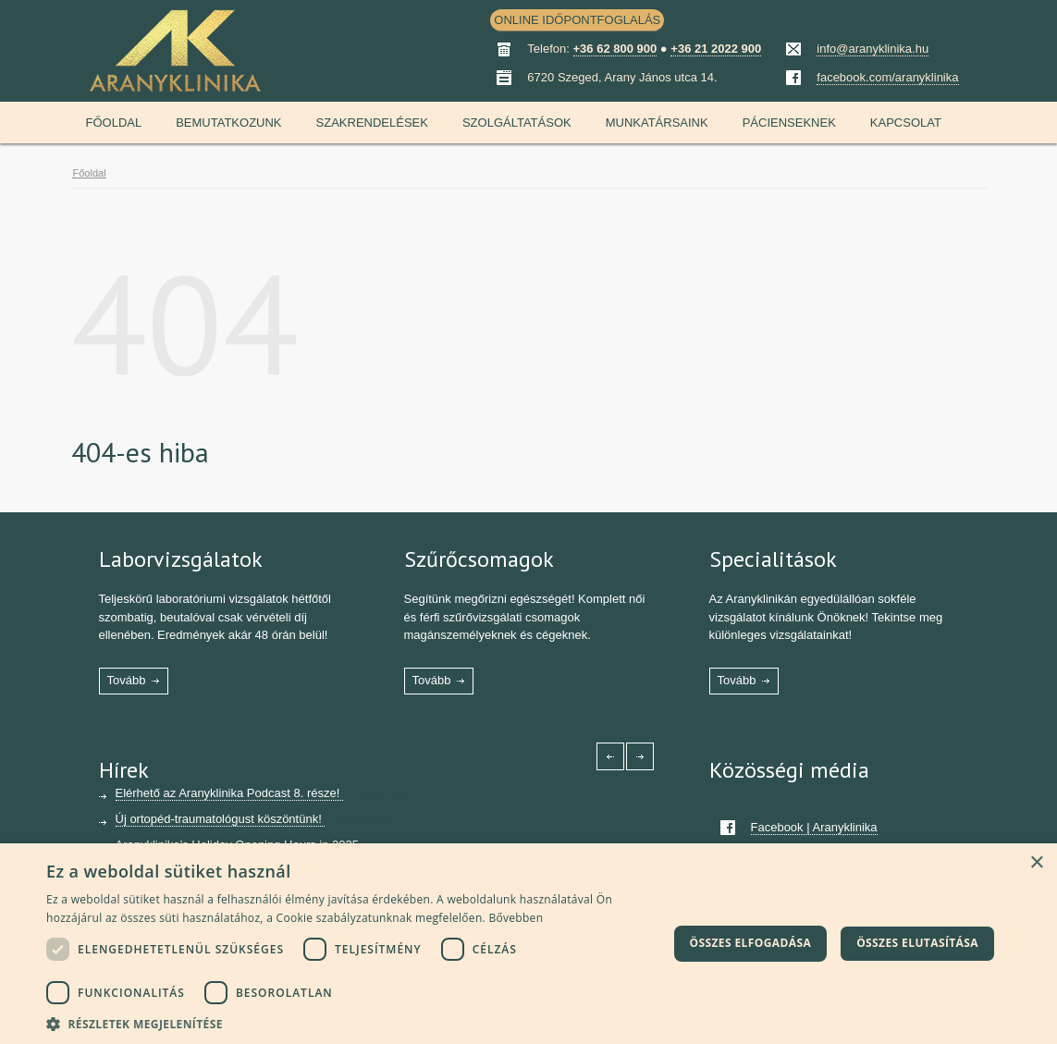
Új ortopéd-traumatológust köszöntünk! (221, 819)
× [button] (1036, 863)
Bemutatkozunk (228, 122)
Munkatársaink (657, 122)
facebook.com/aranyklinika (887, 77)
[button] (356, 1022)
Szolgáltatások (517, 122)
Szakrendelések (372, 122)
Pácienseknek (789, 122)
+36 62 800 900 (615, 48)
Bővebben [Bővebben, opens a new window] (515, 918)
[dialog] (528, 943)
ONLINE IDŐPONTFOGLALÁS (577, 20)
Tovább (126, 680)
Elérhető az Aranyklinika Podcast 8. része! (229, 793)
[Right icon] (640, 756)
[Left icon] (610, 756)
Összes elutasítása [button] (917, 943)
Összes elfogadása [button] (751, 943)
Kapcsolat (905, 122)
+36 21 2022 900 (715, 48)
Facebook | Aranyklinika (814, 827)
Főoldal (114, 122)
